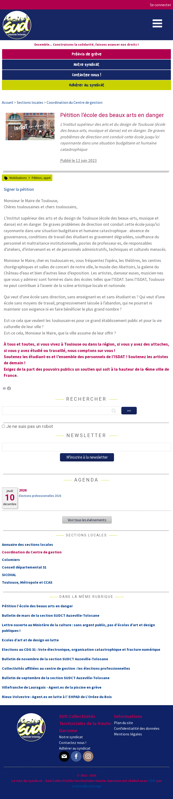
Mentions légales (128, 734)
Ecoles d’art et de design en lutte (30, 640)
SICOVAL (9, 574)
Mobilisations (18, 178)
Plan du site (123, 722)
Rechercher (86, 399)
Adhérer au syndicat (86, 85)
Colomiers (11, 559)
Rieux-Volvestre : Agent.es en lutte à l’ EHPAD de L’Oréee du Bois (57, 696)
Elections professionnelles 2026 (40, 496)
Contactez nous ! (86, 75)
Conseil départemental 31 (24, 567)
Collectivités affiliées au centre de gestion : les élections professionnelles (66, 668)
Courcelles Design (86, 786)
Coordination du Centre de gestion (32, 552)
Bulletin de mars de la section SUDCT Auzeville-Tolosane (50, 615)
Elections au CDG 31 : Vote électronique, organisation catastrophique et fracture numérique (81, 649)
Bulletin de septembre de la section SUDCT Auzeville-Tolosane (55, 677)
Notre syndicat (86, 64)
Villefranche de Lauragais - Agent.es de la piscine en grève (51, 687)
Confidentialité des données (136, 728)
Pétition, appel (41, 178)
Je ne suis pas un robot (27, 426)
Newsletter (86, 435)
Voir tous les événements (87, 519)
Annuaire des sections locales (27, 544)
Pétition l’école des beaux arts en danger (37, 606)
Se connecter (160, 4)
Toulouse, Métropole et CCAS (27, 582)
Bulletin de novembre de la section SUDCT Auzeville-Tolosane (55, 658)
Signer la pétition (19, 189)
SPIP (152, 780)
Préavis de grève (86, 54)
